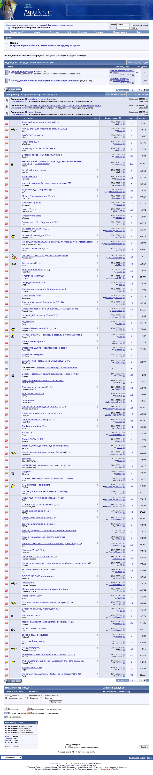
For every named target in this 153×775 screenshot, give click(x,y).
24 (131, 190)
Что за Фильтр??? (31, 648)
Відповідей (132, 118)
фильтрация (28, 400)
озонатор (26, 459)
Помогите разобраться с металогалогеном (43, 537)
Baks (120, 291)
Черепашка (26, 454)
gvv (23, 546)
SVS (24, 644)
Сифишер (26, 298)
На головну (134, 758)
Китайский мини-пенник (34, 170)
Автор (30, 118)
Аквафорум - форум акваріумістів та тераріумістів (29, 25)
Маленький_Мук (115, 257)
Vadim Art (26, 533)
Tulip (120, 237)
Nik (23, 611)
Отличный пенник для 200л (36, 235)
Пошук (139, 32)
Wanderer (26, 144)
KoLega (25, 441)
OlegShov (26, 363)
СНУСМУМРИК (28, 383)
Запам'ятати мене (139, 25)
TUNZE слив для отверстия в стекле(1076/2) (44, 129)
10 (131, 203)
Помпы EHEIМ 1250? (32, 439)
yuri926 (119, 205)
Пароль (113, 28)
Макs (24, 265)
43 (131, 388)
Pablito (119, 591)
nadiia (24, 166)
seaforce (25, 578)
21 (131, 123)
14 (131, 177)
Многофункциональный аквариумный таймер (45, 589)
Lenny (24, 396)
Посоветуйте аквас (31, 216)
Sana (120, 461)
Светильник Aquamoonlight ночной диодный (44, 289)
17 (131, 270)
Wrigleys (25, 218)
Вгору (149, 758)
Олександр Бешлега (19, 101)
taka (120, 304)
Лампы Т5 (27, 432)
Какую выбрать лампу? (33, 641)
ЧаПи (69, 32)
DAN (24, 676)
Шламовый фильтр (31, 202)
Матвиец (25, 185)
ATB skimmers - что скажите (36, 485)
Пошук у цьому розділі (138, 63)
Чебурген (118, 428)
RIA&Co (25, 513)
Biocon (25, 131)
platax (120, 669)
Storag (119, 474)
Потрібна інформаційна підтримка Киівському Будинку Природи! (45, 45)
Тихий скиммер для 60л (34, 628)
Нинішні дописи (120, 32)
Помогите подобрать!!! (33, 341)
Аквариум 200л (29, 176)
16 (131, 499)
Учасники (82, 32)
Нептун (25, 172)
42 (131, 655)
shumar (25, 520)
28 (131, 264)
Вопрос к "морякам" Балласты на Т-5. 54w (43, 302)
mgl (23, 224)
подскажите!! (28, 322)
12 (131, 394)
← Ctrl (132, 90)
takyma (25, 291)
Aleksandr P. (117, 545)
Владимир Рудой (29, 231)
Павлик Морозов (115, 435)
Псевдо (113, 25)
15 (131, 277)
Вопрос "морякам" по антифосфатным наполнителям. (49, 530)
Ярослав (25, 179)
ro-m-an (25, 624)
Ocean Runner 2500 (32, 596)
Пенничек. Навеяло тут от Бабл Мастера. (56, 367)
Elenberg (25, 474)
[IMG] (7, 740)
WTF (24, 250)
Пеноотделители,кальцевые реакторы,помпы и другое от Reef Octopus (57, 242)
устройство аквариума (33, 354)
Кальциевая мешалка (33, 393)
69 (131, 310)
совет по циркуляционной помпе (38, 524)
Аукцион (37, 32)
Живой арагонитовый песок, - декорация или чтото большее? (53, 661)
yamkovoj (118, 539)
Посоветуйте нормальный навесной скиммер (45, 491)
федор (25, 598)
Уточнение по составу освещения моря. (42, 413)
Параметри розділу (114, 94)
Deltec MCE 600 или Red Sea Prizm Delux (43, 380)
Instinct (25, 565)
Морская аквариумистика (62, 25)
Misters (25, 376)
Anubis (119, 272)
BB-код (8, 736)
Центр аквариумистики (31, 244)
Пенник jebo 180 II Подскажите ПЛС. (40, 222)
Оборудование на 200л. (34, 282)
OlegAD (119, 211)
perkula (25, 448)
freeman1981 (27, 211)
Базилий (25, 415)
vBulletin (53, 763)
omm (120, 337)
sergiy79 (25, 357)
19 (131, 466)
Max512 (116, 72)
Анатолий (118, 164)
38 (131, 675)
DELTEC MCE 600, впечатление (38, 576)
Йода (120, 441)
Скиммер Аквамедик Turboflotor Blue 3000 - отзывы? (48, 478)
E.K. (23, 192)
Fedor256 (118, 157)
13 (131, 303)
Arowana (118, 656)
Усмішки (8, 738)
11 (131, 486)
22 (131, 420)
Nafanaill (25, 637)
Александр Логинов (121, 81)
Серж (24, 670)
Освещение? (28, 582)
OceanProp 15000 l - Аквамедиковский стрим (44, 348)
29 (131, 505)
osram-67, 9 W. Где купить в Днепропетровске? (45, 446)
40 (131, 210)
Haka (120, 124)
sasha (120, 532)
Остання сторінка (42, 164)
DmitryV (25, 157)
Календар (99, 32)
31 (131, 197)
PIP (121, 565)
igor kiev (119, 604)
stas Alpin (118, 185)
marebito (118, 422)
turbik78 (119, 144)
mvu (23, 572)
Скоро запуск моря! (32, 295)
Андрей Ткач (27, 237)
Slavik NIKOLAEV (115, 415)
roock (120, 467)
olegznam (26, 205)
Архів (142, 758)
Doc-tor (25, 124)
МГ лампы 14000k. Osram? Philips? (39, 569)
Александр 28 (27, 258)
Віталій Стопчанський (77, 765)
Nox (120, 172)
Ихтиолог (118, 350)
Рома (24, 324)
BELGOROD (27, 402)
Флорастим (117, 454)
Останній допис (112, 118)
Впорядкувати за (36, 696)
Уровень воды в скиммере (35, 635)
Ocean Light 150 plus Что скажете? (39, 148)
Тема (24, 118)
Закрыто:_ (40, 315)
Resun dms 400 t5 (31, 142)
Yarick (120, 513)
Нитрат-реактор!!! (31, 615)
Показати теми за (51, 696)
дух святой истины (114, 192)
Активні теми (16, 32)
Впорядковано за (12, 696)
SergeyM (118, 343)
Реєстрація (54, 32)
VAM (24, 285)
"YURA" (25, 278)
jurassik (25, 657)
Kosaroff (119, 578)
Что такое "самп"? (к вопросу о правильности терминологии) (52, 335)
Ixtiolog (25, 343)
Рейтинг (95, 118)
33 (131, 407)
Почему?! (26, 472)
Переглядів (143, 118)
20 (131, 375)
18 (131, 249)
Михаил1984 (117, 317)
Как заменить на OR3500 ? (35, 229)
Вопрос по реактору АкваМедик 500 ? (41, 609)
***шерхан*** (27, 304)
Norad (24, 317)
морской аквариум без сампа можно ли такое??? (46, 183)
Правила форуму (12, 746)
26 (131, 156)
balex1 (119, 137)
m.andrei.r (26, 198)
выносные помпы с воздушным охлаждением (45, 255)
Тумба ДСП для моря (32, 135)
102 (131, 163)
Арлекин (118, 676)
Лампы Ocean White (32, 667)
